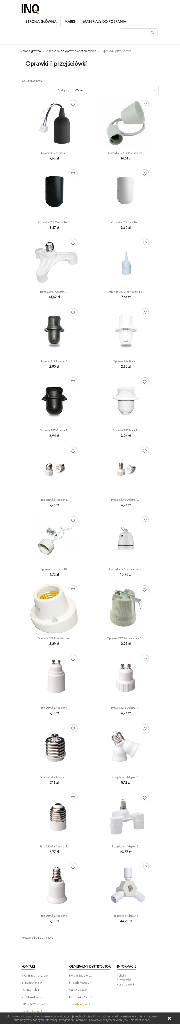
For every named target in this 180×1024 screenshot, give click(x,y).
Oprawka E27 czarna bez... (54, 222)
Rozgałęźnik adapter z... (54, 292)
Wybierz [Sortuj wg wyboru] (116, 90)
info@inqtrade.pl (31, 1011)
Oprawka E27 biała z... (126, 430)
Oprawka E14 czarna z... (54, 361)
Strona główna (40, 21)
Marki (70, 21)
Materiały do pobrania (104, 21)
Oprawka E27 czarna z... (54, 153)
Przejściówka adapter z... (54, 500)
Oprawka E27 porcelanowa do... (126, 638)
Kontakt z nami (125, 984)
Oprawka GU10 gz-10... (54, 569)
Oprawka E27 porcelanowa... (126, 569)
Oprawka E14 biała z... (126, 361)
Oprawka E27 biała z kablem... (126, 153)
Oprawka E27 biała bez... (125, 222)
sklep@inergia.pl (79, 1004)
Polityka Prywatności (124, 977)
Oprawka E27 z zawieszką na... (125, 292)
